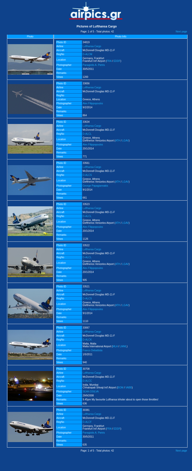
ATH (117, 140)
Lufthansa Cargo (92, 46)
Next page (181, 31)
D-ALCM (87, 54)
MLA (115, 346)
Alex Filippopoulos (93, 103)
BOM (120, 387)
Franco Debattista (92, 350)
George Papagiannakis (95, 185)
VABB (128, 387)
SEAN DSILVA (91, 391)
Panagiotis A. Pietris (94, 65)
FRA (108, 61)
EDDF (117, 61)
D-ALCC (87, 380)
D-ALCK (87, 339)
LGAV (125, 140)
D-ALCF (87, 422)
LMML (123, 346)
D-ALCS (87, 175)
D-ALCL (87, 133)
